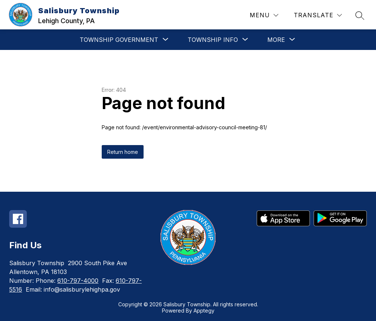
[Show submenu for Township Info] (213, 39)
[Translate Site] (318, 15)
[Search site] (359, 15)
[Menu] (264, 15)
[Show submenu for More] (276, 39)
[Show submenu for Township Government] (119, 39)
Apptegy (204, 310)
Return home (122, 152)
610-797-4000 (77, 280)
